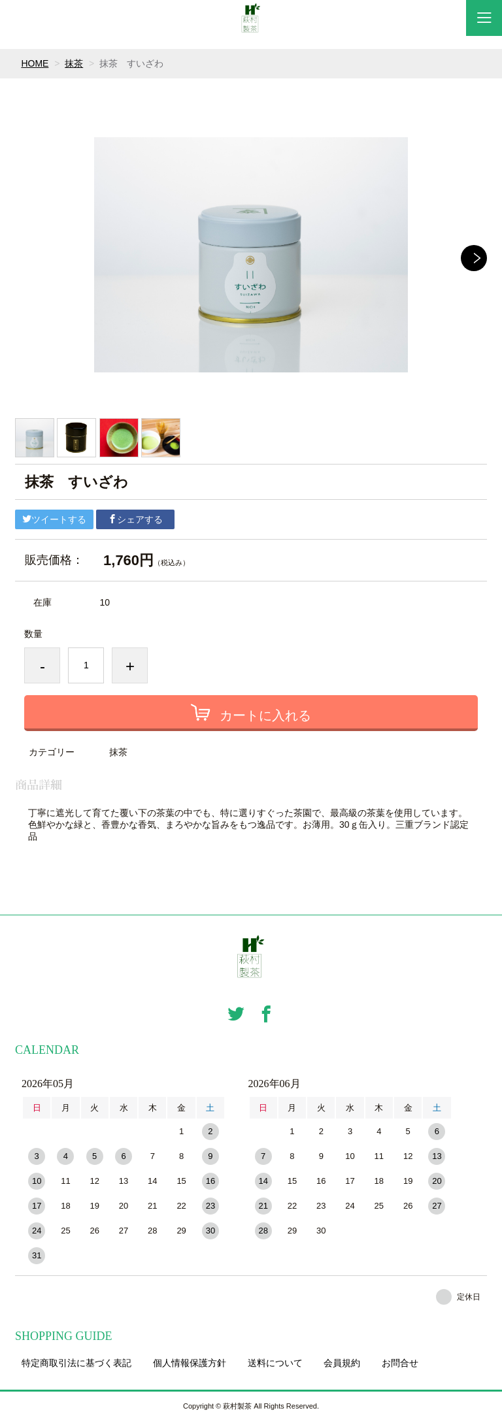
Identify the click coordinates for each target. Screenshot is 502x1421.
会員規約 (342, 1362)
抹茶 (74, 63)
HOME (34, 63)
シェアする (135, 519)
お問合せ (400, 1362)
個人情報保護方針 (189, 1362)
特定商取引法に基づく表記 (76, 1362)
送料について (275, 1362)
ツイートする (54, 519)
